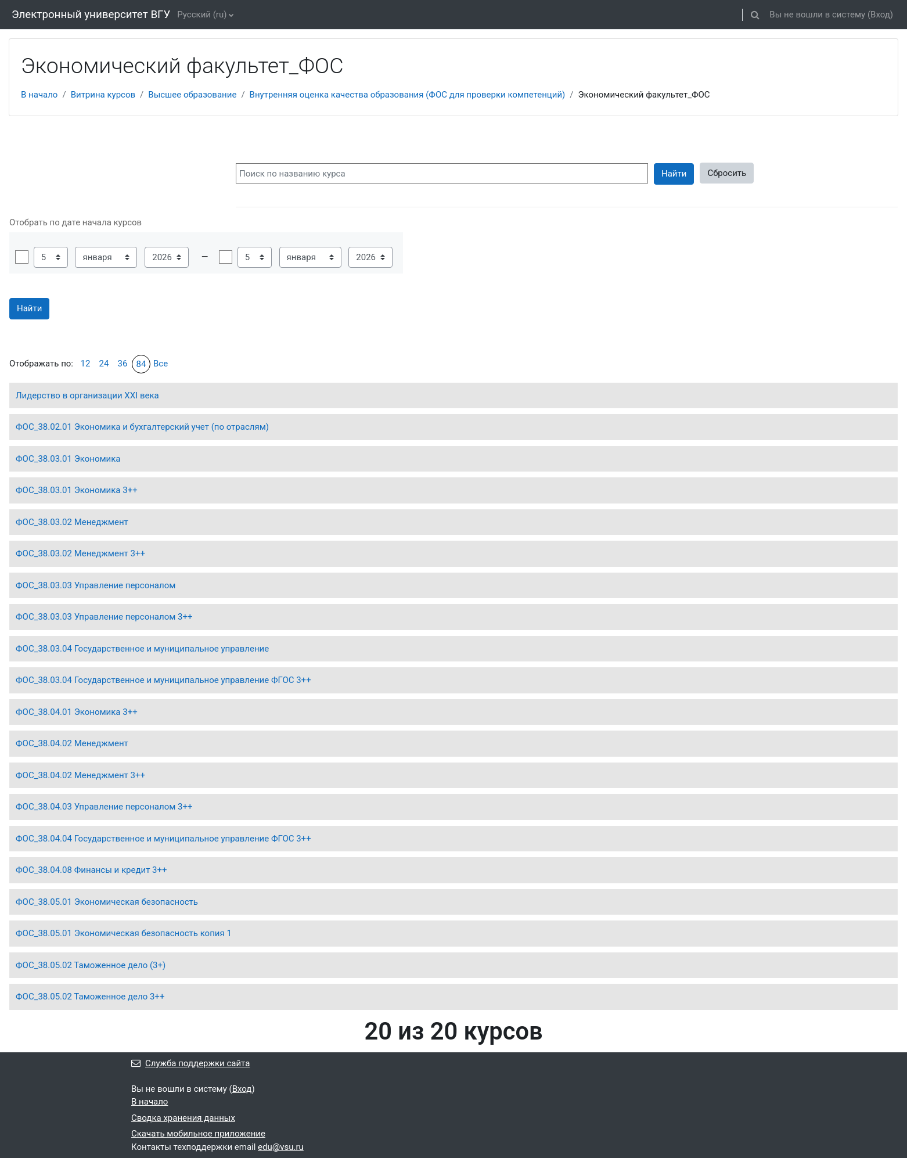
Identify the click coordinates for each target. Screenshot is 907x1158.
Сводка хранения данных (183, 1118)
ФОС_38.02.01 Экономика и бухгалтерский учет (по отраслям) (142, 427)
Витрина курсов (103, 94)
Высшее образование (192, 94)
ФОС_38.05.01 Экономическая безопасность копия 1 (124, 933)
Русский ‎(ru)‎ (201, 14)
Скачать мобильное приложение (198, 1133)
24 (104, 363)
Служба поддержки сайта (190, 1063)
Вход (880, 14)
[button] (755, 14)
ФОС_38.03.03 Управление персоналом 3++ (104, 617)
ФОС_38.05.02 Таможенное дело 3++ (90, 996)
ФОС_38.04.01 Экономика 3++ (77, 712)
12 (86, 363)
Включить (21, 257)
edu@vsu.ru (281, 1147)
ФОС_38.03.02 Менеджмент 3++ (80, 553)
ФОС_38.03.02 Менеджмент (72, 522)
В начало (39, 94)
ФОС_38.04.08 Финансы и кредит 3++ (91, 870)
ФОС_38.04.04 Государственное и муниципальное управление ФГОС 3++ (163, 838)
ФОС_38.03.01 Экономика (68, 459)
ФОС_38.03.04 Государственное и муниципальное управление (142, 648)
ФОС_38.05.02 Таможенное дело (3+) (90, 965)
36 (123, 363)
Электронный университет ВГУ (91, 14)
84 (141, 364)
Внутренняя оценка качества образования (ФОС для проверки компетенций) (408, 94)
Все (160, 363)
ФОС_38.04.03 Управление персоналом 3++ (104, 806)
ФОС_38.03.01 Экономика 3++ (77, 490)
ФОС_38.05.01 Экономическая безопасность (107, 902)
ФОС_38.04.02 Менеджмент (72, 743)
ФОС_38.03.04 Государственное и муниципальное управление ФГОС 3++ (163, 680)
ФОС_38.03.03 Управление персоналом (95, 585)
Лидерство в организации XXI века (87, 395)
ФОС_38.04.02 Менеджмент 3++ (80, 775)
